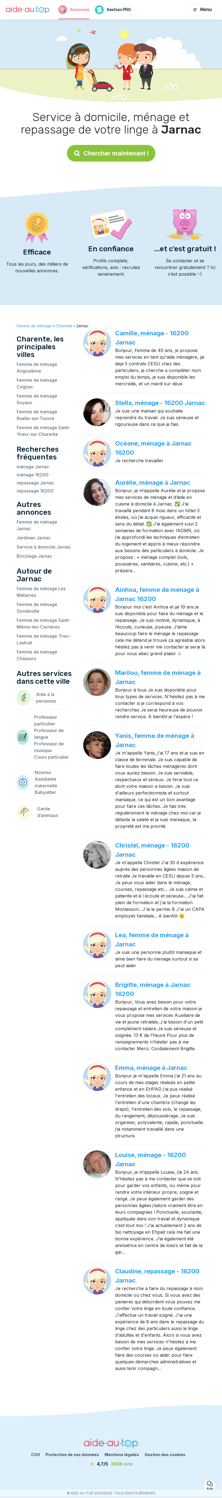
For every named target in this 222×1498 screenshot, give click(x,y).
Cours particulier (51, 757)
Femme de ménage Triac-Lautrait (44, 639)
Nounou (43, 772)
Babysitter (45, 792)
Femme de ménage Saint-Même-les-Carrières (43, 623)
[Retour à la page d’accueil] (28, 10)
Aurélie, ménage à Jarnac (152, 482)
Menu (202, 9)
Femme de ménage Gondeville (37, 608)
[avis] (111, 1464)
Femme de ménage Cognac (37, 383)
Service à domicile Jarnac (44, 547)
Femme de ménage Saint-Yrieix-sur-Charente (43, 431)
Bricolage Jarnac (34, 556)
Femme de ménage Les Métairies (41, 592)
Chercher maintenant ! (111, 153)
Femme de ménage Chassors (37, 655)
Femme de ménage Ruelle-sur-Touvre (37, 415)
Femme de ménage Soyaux (37, 399)
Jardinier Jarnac (34, 538)
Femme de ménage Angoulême (37, 367)
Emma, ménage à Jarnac (151, 1067)
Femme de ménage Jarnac (37, 525)
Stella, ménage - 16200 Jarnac (160, 402)
